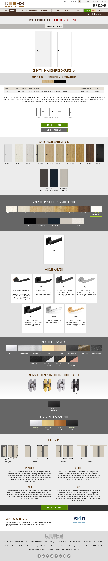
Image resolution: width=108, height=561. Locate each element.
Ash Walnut (30, 156)
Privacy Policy (59, 550)
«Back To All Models (54, 130)
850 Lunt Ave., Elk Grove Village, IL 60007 (68, 541)
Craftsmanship (9, 546)
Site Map (100, 546)
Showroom (48, 541)
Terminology (55, 546)
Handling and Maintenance (41, 546)
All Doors (59, 26)
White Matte (8, 156)
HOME (6, 10)
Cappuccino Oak (60, 156)
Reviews (87, 1)
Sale (93, 10)
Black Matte (100, 156)
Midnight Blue (54, 180)
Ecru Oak (40, 156)
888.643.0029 (99, 5)
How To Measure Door (23, 546)
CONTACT (100, 10)
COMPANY (79, 10)
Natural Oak (49, 156)
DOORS (12, 10)
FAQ (72, 10)
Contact (103, 1)
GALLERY (66, 10)
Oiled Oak (80, 156)
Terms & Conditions (47, 550)
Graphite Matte (44, 180)
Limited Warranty (34, 550)
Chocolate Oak (90, 156)
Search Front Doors (71, 1)
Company (72, 546)
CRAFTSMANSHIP (32, 10)
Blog (78, 546)
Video (83, 546)
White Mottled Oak (19, 156)
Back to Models (50, 26)
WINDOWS (20, 10)
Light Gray (64, 180)
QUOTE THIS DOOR (54, 125)
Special (87, 10)
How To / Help (96, 1)
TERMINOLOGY (45, 10)
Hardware (64, 546)
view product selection (93, 14)
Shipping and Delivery (72, 550)
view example (36, 427)
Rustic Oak (70, 156)
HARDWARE (57, 10)
